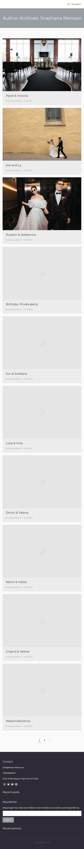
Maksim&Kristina (18, 721)
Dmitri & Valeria (17, 512)
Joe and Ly (13, 165)
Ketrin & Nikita (16, 582)
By (14, 101)
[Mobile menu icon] (74, 4)
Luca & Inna (14, 443)
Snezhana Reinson (60, 18)
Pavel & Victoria (17, 96)
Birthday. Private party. (22, 304)
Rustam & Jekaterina (21, 234)
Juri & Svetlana (16, 373)
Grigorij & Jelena (17, 651)
